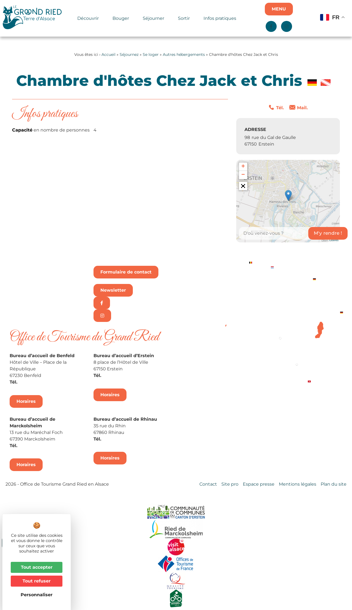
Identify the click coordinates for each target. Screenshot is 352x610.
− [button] (243, 175)
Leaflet (334, 240)
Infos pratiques (220, 18)
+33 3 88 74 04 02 (39, 382)
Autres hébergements (184, 54)
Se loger (151, 54)
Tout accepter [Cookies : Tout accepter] (37, 567)
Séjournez (129, 54)
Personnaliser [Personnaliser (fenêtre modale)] (37, 594)
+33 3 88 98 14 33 (122, 375)
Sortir (185, 18)
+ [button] (243, 167)
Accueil (108, 54)
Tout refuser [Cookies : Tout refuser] (37, 581)
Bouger (122, 18)
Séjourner (155, 18)
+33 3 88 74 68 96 (122, 439)
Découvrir (89, 18)
